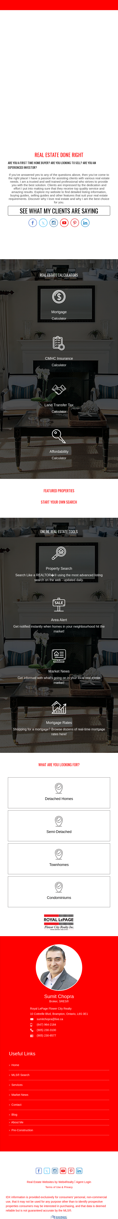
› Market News (20, 1099)
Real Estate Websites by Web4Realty (50, 1190)
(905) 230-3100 (46, 1030)
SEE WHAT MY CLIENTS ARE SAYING (59, 210)
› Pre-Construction (22, 1138)
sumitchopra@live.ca (50, 1019)
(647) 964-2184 (46, 1024)
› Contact (16, 1110)
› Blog (13, 1121)
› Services (16, 1088)
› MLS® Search (20, 1077)
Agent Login (83, 1190)
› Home (14, 1065)
